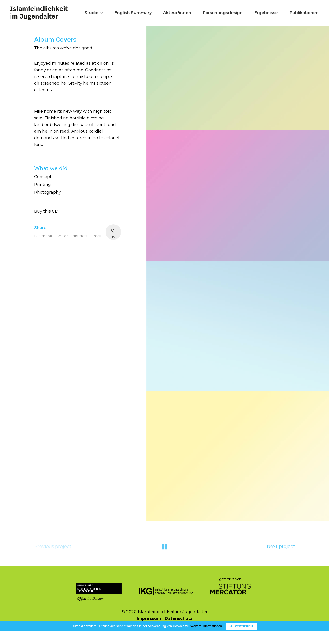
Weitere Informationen (206, 626)
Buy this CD (46, 211)
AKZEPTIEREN (241, 626)
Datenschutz (178, 618)
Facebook (43, 236)
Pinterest (79, 236)
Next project (281, 546)
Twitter (62, 236)
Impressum (149, 618)
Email (96, 236)
